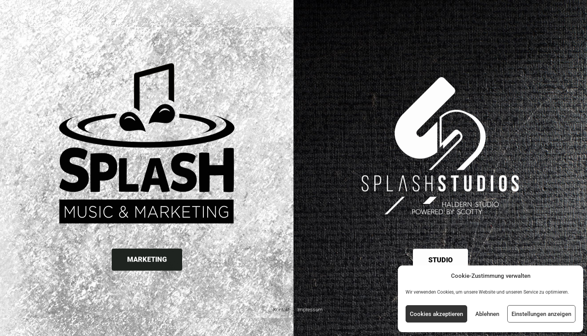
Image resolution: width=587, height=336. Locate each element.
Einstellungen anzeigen (541, 314)
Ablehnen (487, 314)
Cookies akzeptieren (436, 314)
